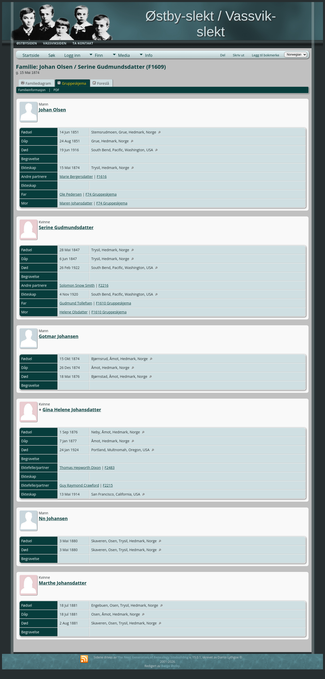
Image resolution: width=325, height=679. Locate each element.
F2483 (109, 467)
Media (124, 55)
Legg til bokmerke (265, 55)
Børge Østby (170, 666)
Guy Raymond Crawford (79, 485)
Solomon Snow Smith (77, 285)
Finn (99, 55)
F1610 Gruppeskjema (113, 303)
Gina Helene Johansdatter (72, 409)
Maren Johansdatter (76, 203)
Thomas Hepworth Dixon (80, 467)
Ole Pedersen (71, 194)
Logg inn (72, 55)
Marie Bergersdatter (76, 176)
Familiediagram (36, 83)
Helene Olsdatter (74, 312)
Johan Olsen (52, 110)
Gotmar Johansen (58, 336)
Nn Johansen (53, 518)
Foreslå (101, 83)
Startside (31, 55)
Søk (51, 55)
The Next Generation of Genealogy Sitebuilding (153, 657)
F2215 (108, 485)
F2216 (103, 285)
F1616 (102, 176)
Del (222, 55)
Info (148, 55)
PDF (56, 90)
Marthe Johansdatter (63, 583)
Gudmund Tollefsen (76, 303)
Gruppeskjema (71, 83)
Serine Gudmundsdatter (66, 227)
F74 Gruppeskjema (101, 194)
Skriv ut (238, 55)
